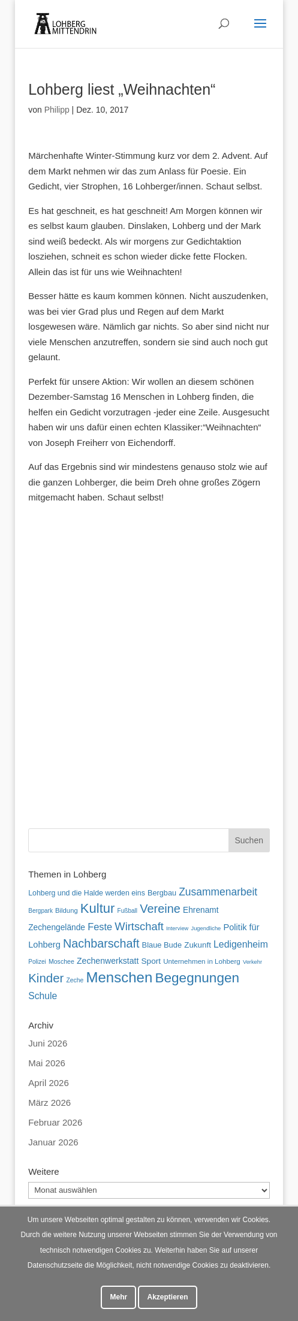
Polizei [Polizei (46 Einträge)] (37, 961)
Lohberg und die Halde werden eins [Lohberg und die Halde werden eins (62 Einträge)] (86, 893)
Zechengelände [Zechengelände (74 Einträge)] (56, 927)
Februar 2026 (55, 1122)
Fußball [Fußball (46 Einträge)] (127, 910)
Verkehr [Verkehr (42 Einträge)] (252, 962)
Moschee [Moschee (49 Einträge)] (61, 961)
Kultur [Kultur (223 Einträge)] (97, 908)
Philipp (57, 109)
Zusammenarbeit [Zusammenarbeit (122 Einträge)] (218, 892)
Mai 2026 (46, 1063)
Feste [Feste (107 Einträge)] (100, 926)
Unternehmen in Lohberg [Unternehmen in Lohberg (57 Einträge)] (201, 961)
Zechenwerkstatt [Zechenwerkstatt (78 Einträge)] (108, 961)
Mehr (118, 1297)
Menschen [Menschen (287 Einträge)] (119, 977)
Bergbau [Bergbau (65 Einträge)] (162, 893)
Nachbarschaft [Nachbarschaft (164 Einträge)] (101, 943)
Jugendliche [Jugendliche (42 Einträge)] (206, 928)
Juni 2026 (47, 1043)
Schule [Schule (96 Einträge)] (42, 996)
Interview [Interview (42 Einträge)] (177, 928)
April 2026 (48, 1083)
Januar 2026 (53, 1142)
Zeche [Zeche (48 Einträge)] (75, 980)
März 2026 (49, 1102)
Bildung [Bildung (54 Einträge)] (66, 910)
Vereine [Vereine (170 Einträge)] (160, 908)
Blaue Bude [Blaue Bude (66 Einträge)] (162, 944)
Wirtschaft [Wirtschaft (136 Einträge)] (139, 926)
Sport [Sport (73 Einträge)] (151, 961)
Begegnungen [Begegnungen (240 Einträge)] (197, 977)
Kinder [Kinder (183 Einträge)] (46, 978)
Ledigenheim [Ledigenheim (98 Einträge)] (240, 944)
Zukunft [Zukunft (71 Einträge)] (197, 944)
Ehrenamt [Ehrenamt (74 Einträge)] (201, 910)
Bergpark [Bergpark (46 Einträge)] (40, 910)
